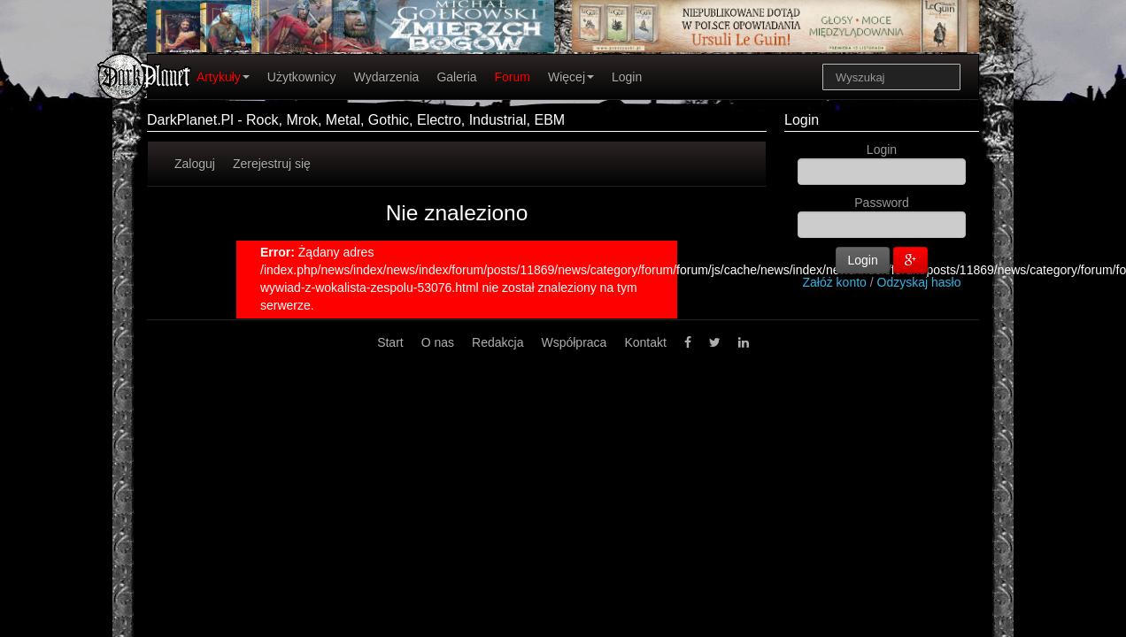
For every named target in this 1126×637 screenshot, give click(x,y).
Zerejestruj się (272, 164)
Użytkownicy (301, 77)
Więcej (571, 77)
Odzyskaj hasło (919, 282)
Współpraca (573, 342)
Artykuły (223, 77)
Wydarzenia (387, 77)
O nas (437, 342)
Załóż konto (835, 282)
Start (390, 342)
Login (627, 77)
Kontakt (645, 342)
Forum (512, 77)
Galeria (456, 77)
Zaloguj (194, 164)
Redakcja (497, 342)
